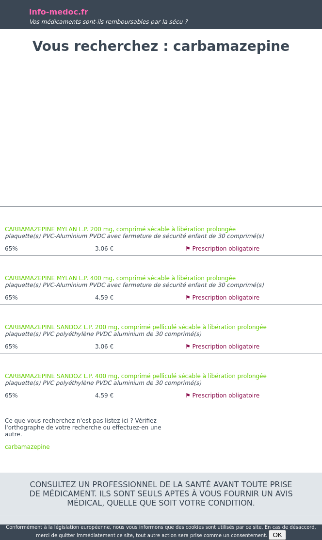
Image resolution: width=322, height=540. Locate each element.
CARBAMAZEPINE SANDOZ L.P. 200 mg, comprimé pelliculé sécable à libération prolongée (136, 327)
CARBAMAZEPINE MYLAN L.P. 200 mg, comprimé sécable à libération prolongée (120, 229)
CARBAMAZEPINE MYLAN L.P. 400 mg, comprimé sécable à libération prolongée (120, 278)
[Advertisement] (161, 131)
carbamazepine (27, 447)
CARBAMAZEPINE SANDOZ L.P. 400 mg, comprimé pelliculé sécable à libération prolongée (136, 376)
